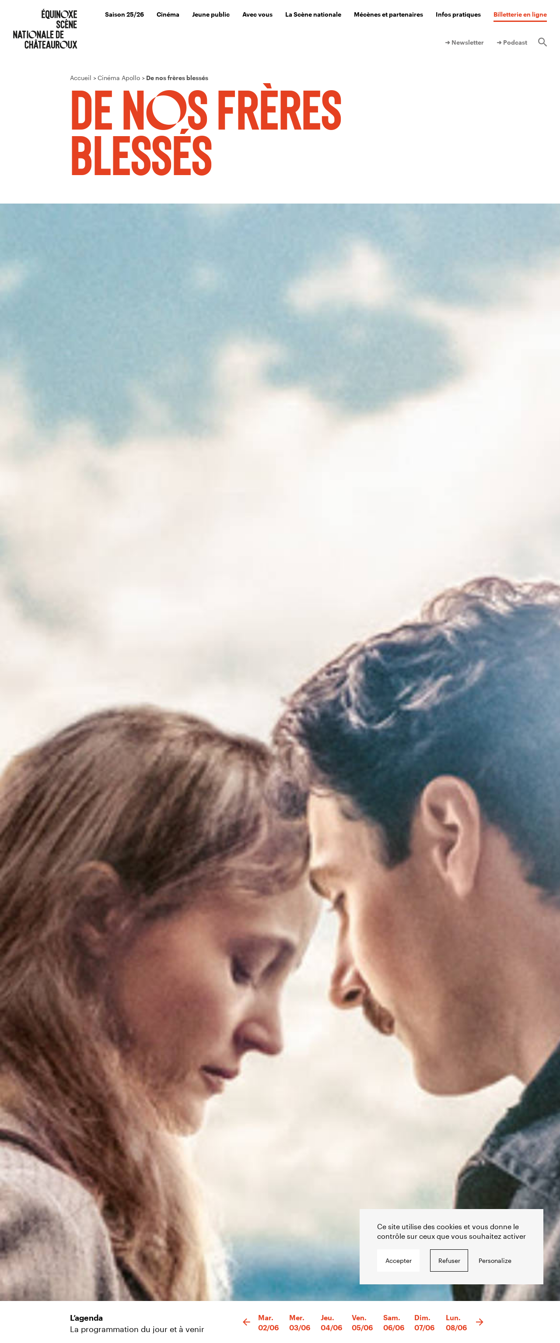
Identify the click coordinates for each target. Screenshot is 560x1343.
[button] (246, 1322)
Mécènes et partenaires (388, 14)
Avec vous (257, 14)
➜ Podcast (512, 42)
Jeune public (211, 14)
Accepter (398, 1260)
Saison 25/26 (124, 14)
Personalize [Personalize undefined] (495, 1260)
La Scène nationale (313, 14)
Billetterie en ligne (520, 14)
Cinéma (168, 14)
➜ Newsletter (464, 42)
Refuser (449, 1260)
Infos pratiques (458, 14)
